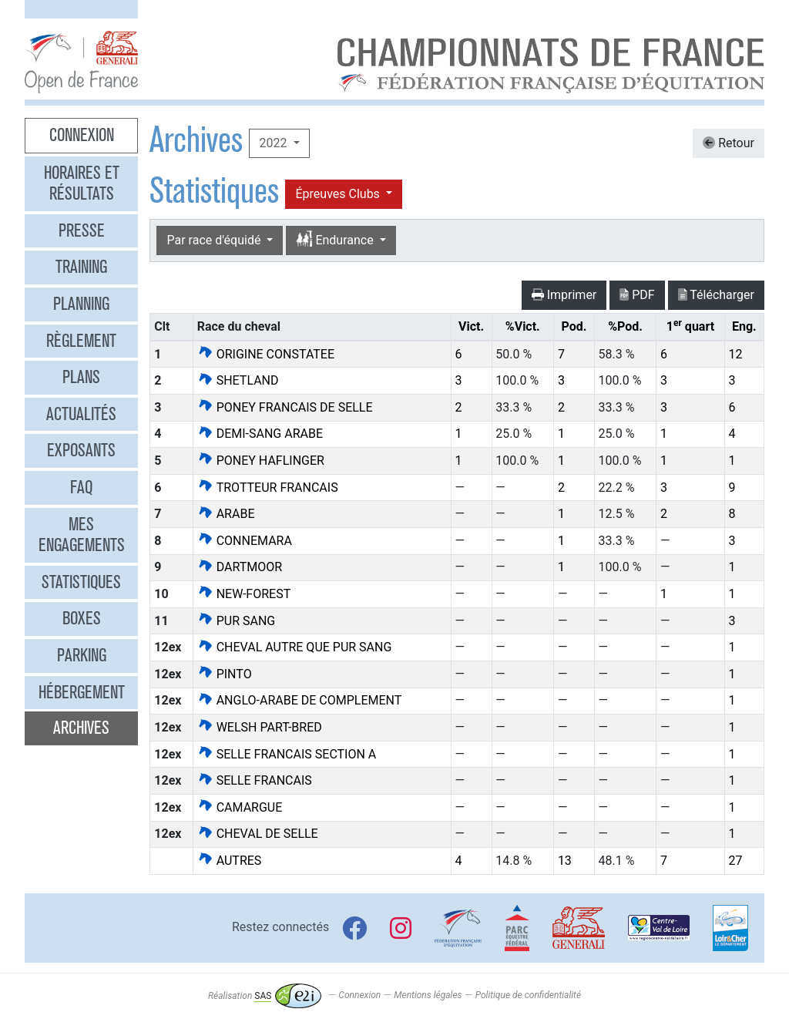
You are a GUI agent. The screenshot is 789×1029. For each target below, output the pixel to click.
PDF (636, 295)
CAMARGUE (240, 807)
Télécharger (716, 295)
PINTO (224, 674)
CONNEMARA (244, 540)
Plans (81, 377)
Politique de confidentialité (528, 995)
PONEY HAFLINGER (260, 460)
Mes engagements (82, 535)
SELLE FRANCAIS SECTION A (287, 754)
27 (735, 860)
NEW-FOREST (243, 594)
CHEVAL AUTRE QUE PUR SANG (294, 647)
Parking (81, 655)
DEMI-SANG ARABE (260, 433)
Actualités (81, 414)
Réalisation (264, 995)
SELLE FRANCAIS (254, 780)
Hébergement (82, 692)
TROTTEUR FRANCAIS (267, 487)
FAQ (81, 487)
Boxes (81, 618)
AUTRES (229, 860)
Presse (82, 230)
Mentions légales (428, 995)
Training (81, 266)
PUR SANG (236, 621)
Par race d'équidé (215, 240)
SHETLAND (238, 380)
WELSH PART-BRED (259, 727)
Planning (81, 303)
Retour (728, 143)
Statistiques (81, 582)
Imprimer (564, 295)
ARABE (226, 513)
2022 (274, 143)
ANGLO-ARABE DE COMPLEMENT (299, 700)
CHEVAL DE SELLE (257, 833)
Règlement (81, 340)
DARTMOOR (239, 567)
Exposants (81, 450)
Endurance (336, 240)
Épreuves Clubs (338, 194)
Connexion (81, 135)
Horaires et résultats (81, 183)
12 (735, 354)
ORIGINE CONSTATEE (265, 354)
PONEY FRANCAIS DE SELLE (285, 407)
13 (565, 860)
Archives (81, 727)
